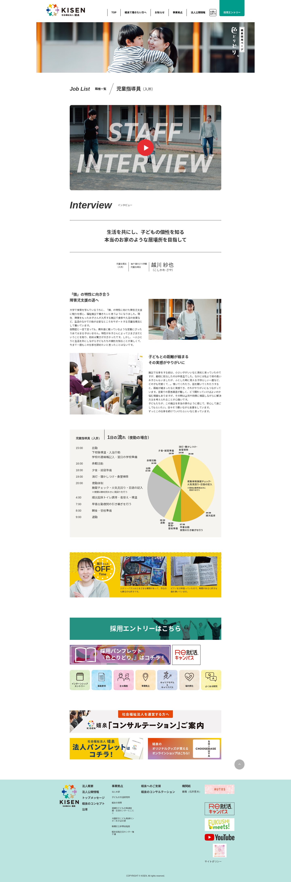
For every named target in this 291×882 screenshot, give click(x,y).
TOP (114, 12)
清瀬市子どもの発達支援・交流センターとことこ (123, 810)
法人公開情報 (198, 12)
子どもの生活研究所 (121, 797)
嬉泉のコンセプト (93, 803)
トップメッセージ (93, 797)
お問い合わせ (213, 13)
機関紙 (186, 786)
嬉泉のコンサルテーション (158, 792)
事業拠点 (177, 12)
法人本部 (116, 792)
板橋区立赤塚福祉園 (121, 826)
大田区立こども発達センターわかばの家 (123, 819)
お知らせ (159, 12)
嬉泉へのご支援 (151, 786)
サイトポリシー (213, 861)
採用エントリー (232, 12)
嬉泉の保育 (117, 803)
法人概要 (87, 786)
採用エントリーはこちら (145, 628)
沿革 (85, 809)
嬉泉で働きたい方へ (136, 12)
